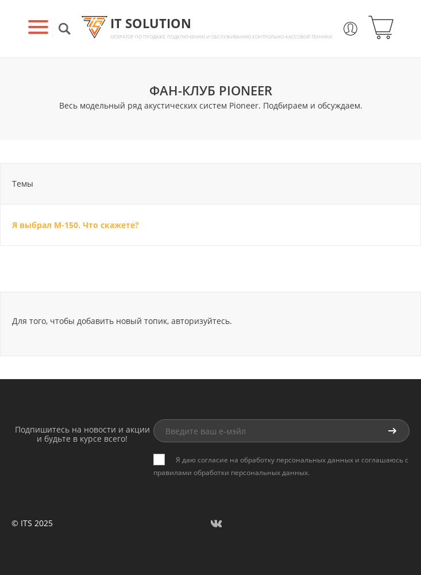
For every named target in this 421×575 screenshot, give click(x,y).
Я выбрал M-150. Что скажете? (75, 224)
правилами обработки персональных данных (230, 472)
